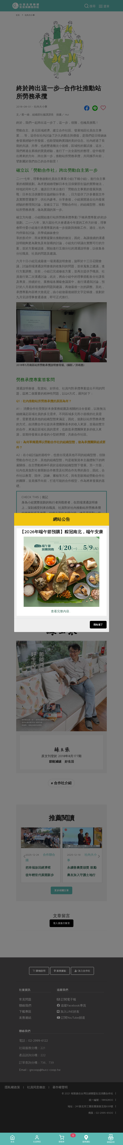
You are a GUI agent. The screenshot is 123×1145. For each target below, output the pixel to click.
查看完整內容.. (60, 611)
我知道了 (98, 624)
